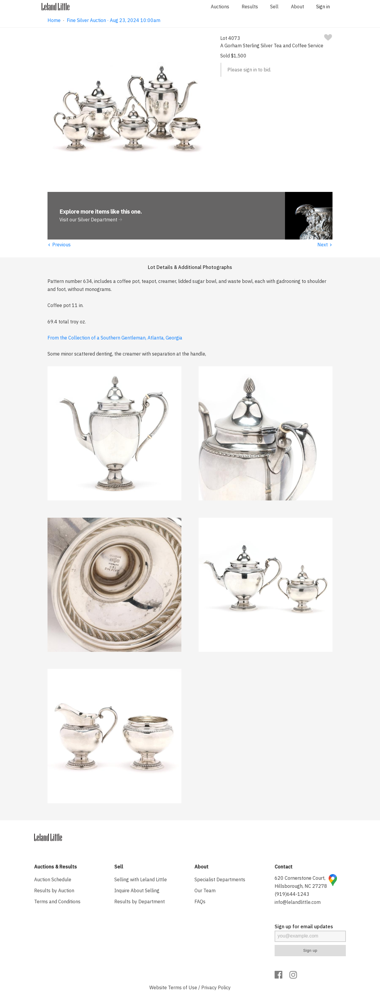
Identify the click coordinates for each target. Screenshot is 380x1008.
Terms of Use (182, 987)
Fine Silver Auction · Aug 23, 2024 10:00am (113, 20)
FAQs (199, 901)
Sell (274, 7)
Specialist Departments (219, 879)
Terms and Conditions (57, 901)
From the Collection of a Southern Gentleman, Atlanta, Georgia (115, 338)
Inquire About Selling (136, 890)
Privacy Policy (216, 987)
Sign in (323, 7)
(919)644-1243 (292, 894)
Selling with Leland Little (140, 879)
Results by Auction (54, 890)
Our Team (205, 890)
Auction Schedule (52, 879)
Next (324, 245)
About (297, 7)
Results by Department (139, 901)
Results (250, 7)
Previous (59, 245)
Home (54, 20)
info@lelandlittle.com (298, 902)
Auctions (220, 7)
